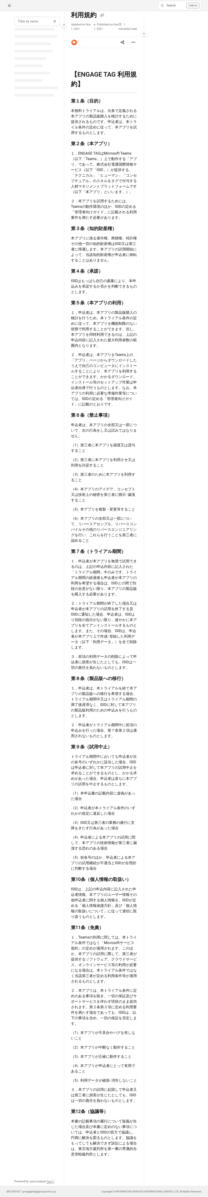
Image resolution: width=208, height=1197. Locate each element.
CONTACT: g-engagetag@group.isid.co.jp (31, 1191)
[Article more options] (133, 42)
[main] (104, 598)
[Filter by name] (37, 21)
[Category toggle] (64, 25)
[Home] (9, 5)
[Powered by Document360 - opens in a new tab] (34, 1181)
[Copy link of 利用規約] (101, 15)
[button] (180, 5)
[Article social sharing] (122, 42)
